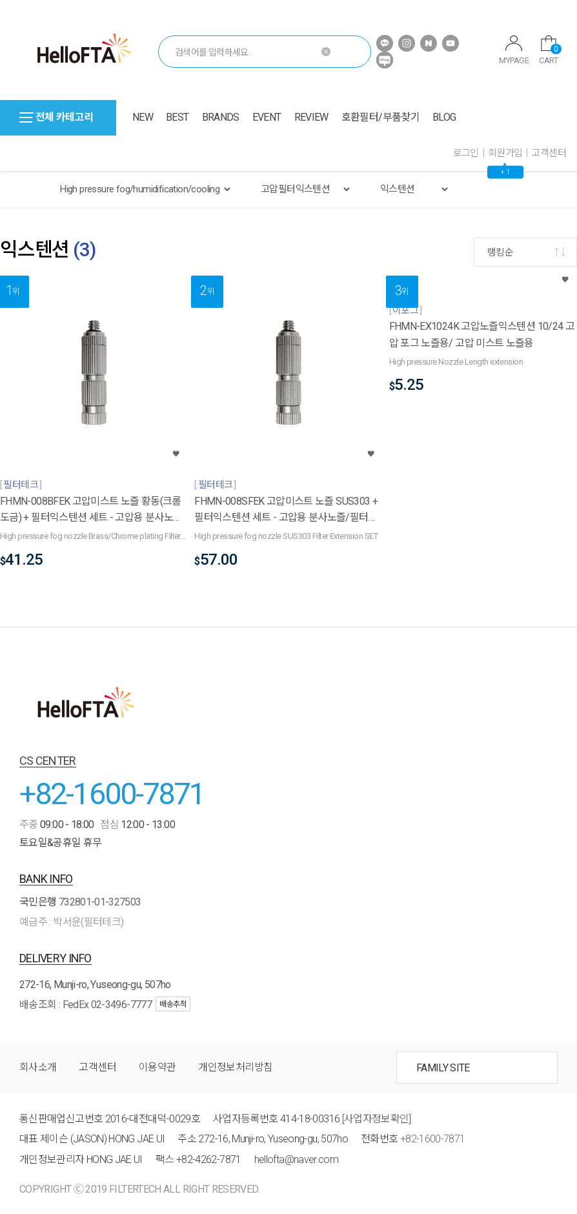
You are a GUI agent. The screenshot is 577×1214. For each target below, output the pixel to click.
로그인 (466, 153)
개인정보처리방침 (235, 1067)
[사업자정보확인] (376, 1119)
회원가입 (505, 153)
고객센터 (548, 153)
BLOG (444, 117)
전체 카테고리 (56, 117)
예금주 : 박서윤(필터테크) (71, 922)
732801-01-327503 (100, 902)
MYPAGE (514, 50)
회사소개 (37, 1067)
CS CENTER (47, 760)
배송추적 (173, 1004)
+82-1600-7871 (112, 793)
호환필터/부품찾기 (380, 117)
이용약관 (157, 1067)
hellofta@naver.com (296, 1159)
